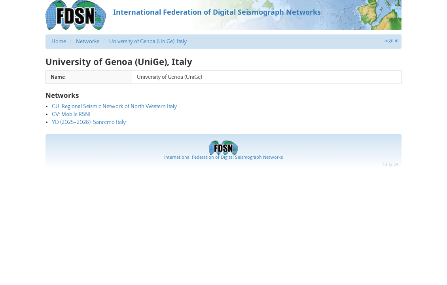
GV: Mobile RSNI (71, 114)
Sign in (391, 40)
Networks (87, 41)
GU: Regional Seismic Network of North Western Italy (114, 106)
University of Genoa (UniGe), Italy (148, 41)
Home (58, 41)
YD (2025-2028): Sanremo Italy (89, 122)
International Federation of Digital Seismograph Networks (223, 157)
